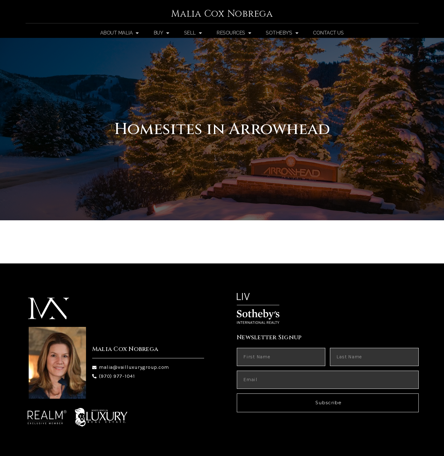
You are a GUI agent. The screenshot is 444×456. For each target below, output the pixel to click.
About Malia (119, 33)
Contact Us (328, 33)
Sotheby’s (282, 33)
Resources (233, 33)
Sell (193, 33)
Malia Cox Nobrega (222, 14)
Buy (161, 33)
